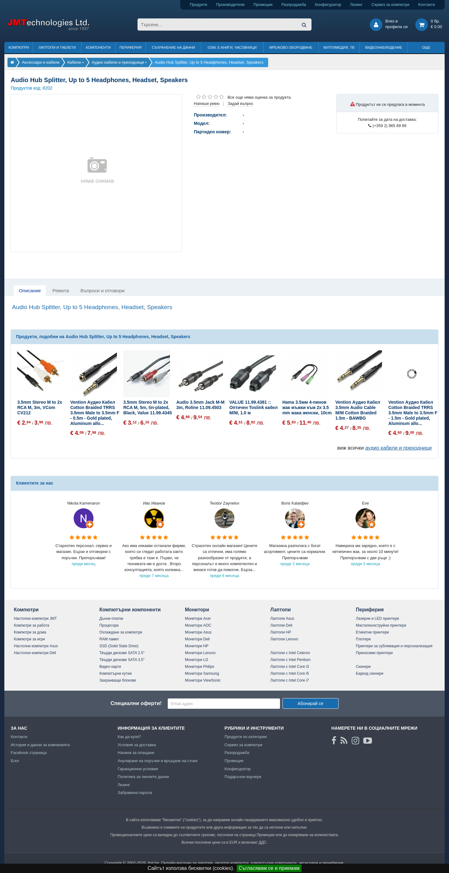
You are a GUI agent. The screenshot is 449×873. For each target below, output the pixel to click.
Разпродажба (293, 4)
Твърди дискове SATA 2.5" (122, 653)
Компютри (18, 47)
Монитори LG (196, 660)
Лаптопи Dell (281, 625)
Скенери (363, 666)
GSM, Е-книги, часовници (232, 47)
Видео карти (110, 666)
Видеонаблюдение (383, 47)
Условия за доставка (137, 744)
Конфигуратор (328, 4)
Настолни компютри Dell (35, 653)
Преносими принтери (374, 653)
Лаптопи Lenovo (284, 639)
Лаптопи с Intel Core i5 (289, 673)
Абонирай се (310, 703)
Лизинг (356, 4)
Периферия (130, 47)
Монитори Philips (199, 666)
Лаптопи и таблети (57, 47)
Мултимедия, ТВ (339, 47)
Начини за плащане (136, 752)
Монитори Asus (198, 632)
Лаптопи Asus (282, 618)
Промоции (263, 4)
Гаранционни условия (138, 769)
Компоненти (98, 47)
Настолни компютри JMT (35, 618)
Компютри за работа (31, 625)
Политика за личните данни (143, 776)
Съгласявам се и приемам (269, 868)
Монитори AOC (198, 625)
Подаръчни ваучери (242, 776)
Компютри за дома (30, 632)
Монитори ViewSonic (203, 680)
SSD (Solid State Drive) (118, 646)
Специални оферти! (136, 703)
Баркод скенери (369, 673)
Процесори (109, 625)
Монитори (197, 609)
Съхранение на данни (173, 47)
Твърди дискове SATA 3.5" (122, 660)
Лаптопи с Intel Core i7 (289, 680)
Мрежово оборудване (290, 47)
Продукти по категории (245, 736)
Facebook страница (28, 752)
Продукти (198, 4)
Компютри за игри (29, 639)
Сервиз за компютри (390, 4)
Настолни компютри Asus (36, 646)
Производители (230, 4)
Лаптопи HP (280, 632)
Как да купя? (129, 736)
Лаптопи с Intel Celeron (290, 653)
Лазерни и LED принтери (377, 618)
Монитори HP (197, 646)
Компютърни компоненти (130, 609)
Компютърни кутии (115, 673)
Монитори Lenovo (200, 653)
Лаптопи (280, 609)
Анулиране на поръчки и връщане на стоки (157, 760)
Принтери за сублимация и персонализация (394, 646)
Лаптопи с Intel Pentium (290, 660)
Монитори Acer (198, 618)
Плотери (363, 639)
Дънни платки (111, 618)
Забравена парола (135, 792)
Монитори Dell (197, 639)
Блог (15, 760)
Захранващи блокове (117, 680)
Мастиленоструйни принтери (381, 625)
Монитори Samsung (202, 673)
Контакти (426, 4)
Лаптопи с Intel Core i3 (289, 666)
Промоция (234, 760)
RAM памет (109, 639)
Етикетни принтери (372, 632)
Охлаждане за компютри (120, 632)
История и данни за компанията (40, 744)
